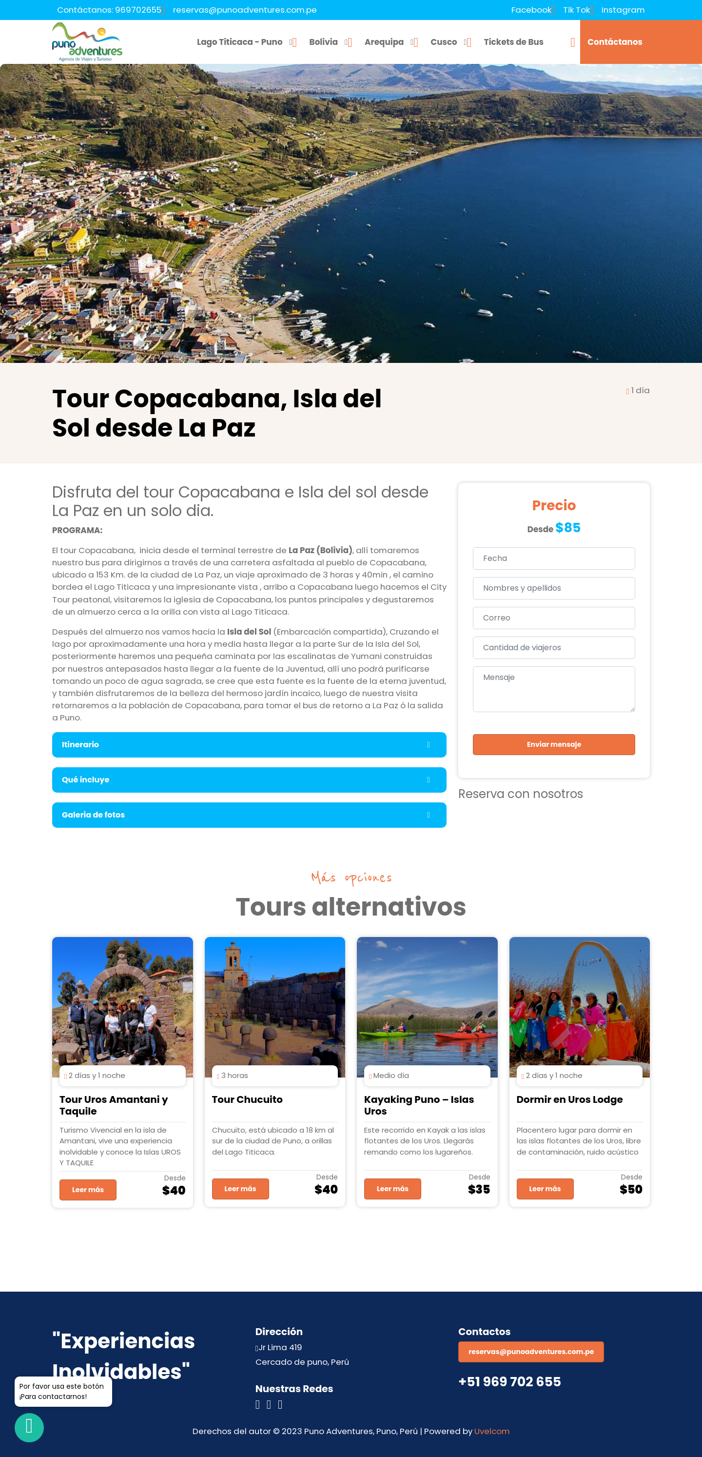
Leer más (88, 1190)
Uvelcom (492, 1431)
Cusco (443, 42)
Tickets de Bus (514, 42)
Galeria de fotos (93, 814)
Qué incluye (85, 779)
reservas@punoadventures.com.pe (245, 10)
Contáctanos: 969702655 (109, 10)
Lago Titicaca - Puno (239, 42)
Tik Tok (576, 10)
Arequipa (384, 42)
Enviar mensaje (554, 744)
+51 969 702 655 (509, 1382)
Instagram (623, 10)
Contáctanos (615, 42)
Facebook (531, 10)
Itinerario (80, 744)
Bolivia (324, 42)
